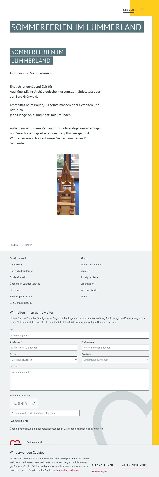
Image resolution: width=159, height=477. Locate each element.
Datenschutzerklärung (67, 470)
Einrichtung (86, 354)
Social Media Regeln (21, 302)
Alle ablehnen (102, 465)
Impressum (16, 264)
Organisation (87, 283)
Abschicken (19, 421)
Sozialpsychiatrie (89, 277)
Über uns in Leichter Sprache (25, 283)
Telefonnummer (88, 342)
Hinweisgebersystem (21, 296)
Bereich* (13, 354)
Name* (12, 330)
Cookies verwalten (19, 258)
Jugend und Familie (91, 264)
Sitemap (14, 290)
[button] (55, 10)
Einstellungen (99, 471)
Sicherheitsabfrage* (20, 395)
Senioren (85, 270)
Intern (84, 296)
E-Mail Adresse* (16, 342)
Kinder (84, 258)
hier (88, 428)
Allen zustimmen (135, 465)
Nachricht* (14, 366)
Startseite (15, 244)
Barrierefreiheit (17, 277)
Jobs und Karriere (90, 290)
